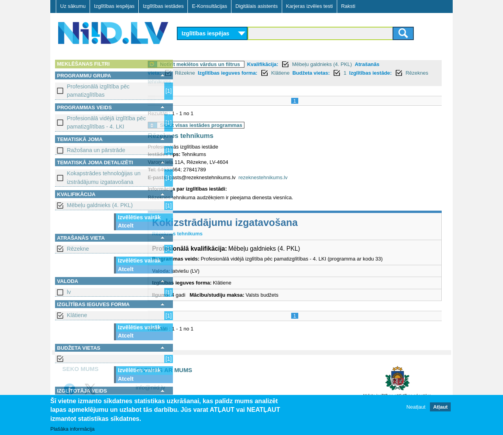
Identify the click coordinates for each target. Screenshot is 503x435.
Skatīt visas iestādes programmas (232, 125)
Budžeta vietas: (342, 73)
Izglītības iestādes (163, 6)
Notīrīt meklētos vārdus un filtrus (231, 64)
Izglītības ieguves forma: (259, 73)
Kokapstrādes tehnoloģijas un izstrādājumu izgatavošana (104, 177)
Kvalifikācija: (294, 64)
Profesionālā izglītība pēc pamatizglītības (98, 90)
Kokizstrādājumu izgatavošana (256, 222)
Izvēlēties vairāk (139, 217)
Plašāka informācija (72, 429)
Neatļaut (415, 407)
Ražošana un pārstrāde (96, 150)
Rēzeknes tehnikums (236, 81)
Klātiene (77, 315)
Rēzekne (78, 249)
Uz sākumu (73, 6)
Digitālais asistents (256, 6)
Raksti (348, 6)
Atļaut (440, 407)
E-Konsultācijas (209, 6)
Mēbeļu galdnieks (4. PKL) (100, 205)
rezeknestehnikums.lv (294, 177)
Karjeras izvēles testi (309, 6)
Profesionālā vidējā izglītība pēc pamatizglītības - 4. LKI (106, 122)
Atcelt (126, 225)
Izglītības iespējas (114, 6)
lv (69, 292)
